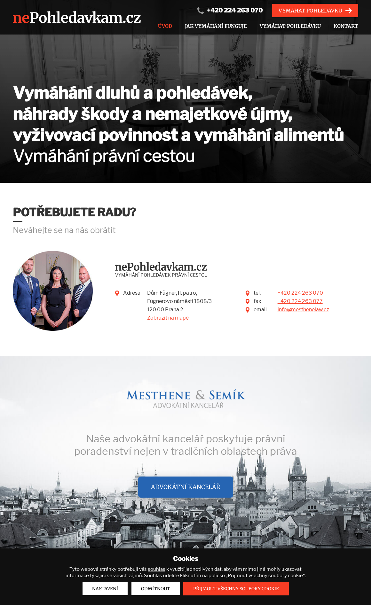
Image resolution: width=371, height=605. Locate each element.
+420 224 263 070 (235, 10)
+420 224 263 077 (300, 301)
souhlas (156, 569)
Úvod (165, 26)
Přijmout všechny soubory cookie (236, 589)
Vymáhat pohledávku (310, 10)
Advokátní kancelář (185, 487)
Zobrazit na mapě (168, 318)
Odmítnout (155, 589)
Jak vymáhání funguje (216, 26)
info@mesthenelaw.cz (303, 309)
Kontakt (346, 26)
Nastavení (105, 589)
